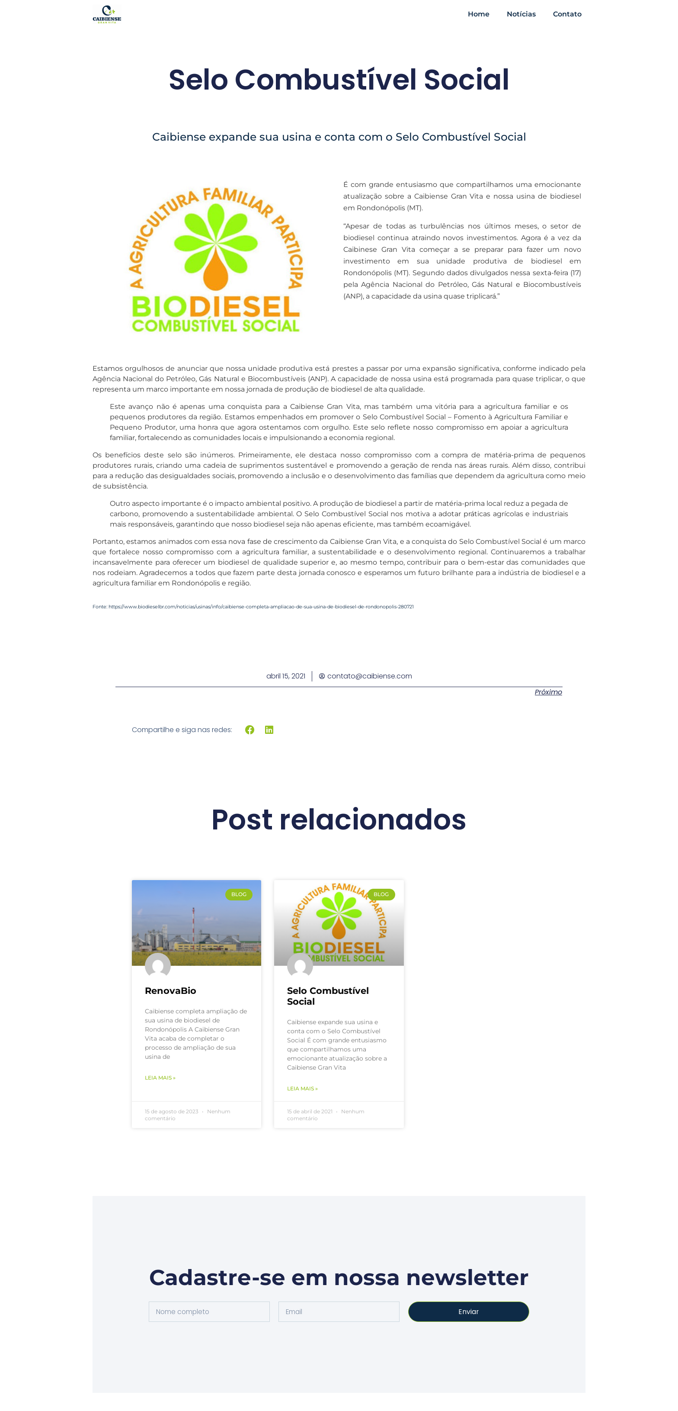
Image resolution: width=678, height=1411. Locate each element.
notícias (521, 14)
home (478, 14)
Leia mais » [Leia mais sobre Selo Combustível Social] (302, 1088)
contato (567, 14)
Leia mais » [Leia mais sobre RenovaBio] (160, 1077)
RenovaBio (170, 990)
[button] (250, 730)
